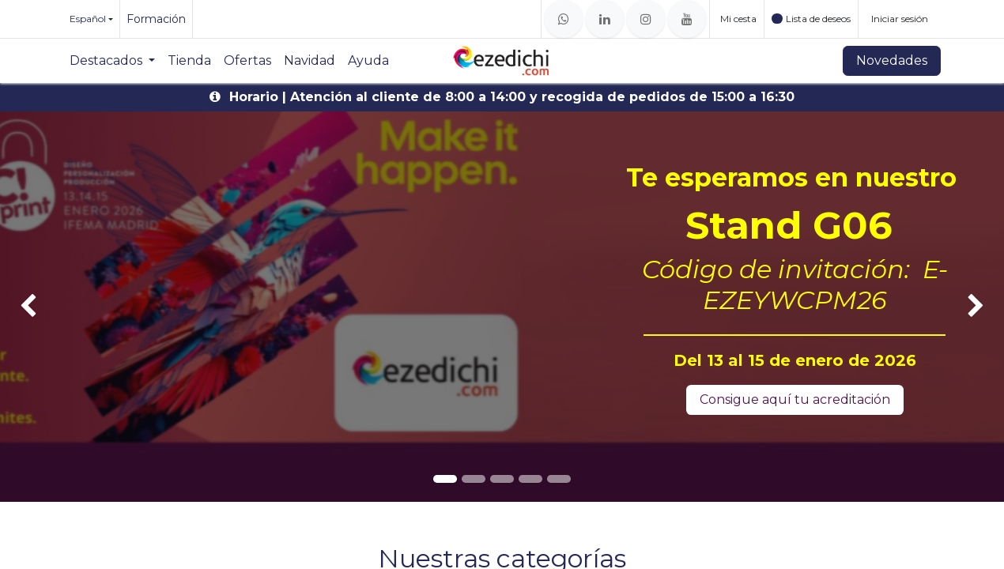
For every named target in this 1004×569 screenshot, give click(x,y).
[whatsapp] (564, 19)
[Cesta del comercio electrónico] (737, 19)
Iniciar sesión (899, 18)
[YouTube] (687, 19)
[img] (40, 306)
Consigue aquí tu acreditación (795, 399)
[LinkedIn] (605, 19)
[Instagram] (646, 19)
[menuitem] (112, 61)
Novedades (891, 60)
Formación (156, 19)
